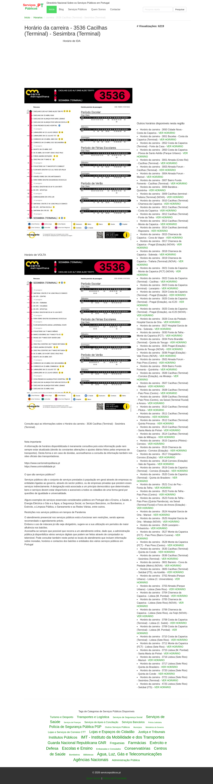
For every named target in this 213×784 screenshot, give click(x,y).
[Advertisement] (42, 63)
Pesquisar (179, 9)
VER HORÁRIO (167, 133)
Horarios (38, 17)
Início (51, 9)
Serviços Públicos (77, 9)
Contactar (115, 9)
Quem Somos (98, 9)
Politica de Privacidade (115, 778)
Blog (61, 9)
